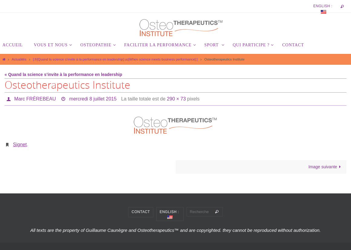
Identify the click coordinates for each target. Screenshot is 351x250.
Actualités (19, 59)
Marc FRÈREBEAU (35, 98)
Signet (20, 144)
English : (323, 9)
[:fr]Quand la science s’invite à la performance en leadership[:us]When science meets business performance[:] (115, 59)
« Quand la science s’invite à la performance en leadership (63, 74)
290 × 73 (176, 98)
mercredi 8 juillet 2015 (93, 98)
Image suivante (325, 166)
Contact (141, 212)
